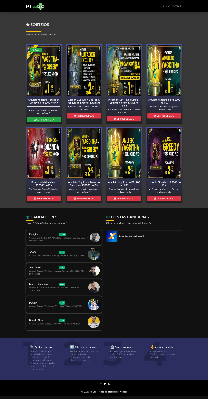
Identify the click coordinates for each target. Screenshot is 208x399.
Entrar (176, 6)
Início (166, 6)
